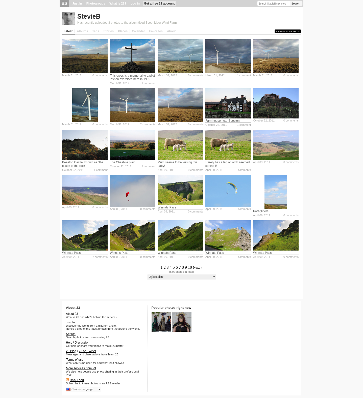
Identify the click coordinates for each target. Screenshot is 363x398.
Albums (82, 31)
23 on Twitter (87, 351)
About (171, 31)
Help (69, 342)
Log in (135, 3)
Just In (77, 3)
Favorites (156, 31)
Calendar (138, 31)
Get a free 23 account (159, 3)
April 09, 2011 (166, 169)
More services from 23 (81, 368)
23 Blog (71, 351)
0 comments (100, 75)
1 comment (148, 83)
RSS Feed (77, 380)
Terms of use (74, 359)
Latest (68, 31)
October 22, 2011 (216, 124)
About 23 (72, 314)
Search (295, 3)
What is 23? (117, 3)
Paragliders (261, 211)
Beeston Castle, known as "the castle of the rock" (82, 164)
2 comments (147, 124)
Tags (95, 31)
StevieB (89, 16)
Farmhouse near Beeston (222, 121)
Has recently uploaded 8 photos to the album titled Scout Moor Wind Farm (127, 22)
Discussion (82, 342)
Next (196, 267)
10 (190, 267)
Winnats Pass (167, 207)
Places (123, 31)
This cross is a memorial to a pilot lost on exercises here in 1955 (132, 77)
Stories (108, 31)
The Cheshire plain (122, 162)
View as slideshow (288, 31)
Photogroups (95, 3)
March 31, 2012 (71, 75)
